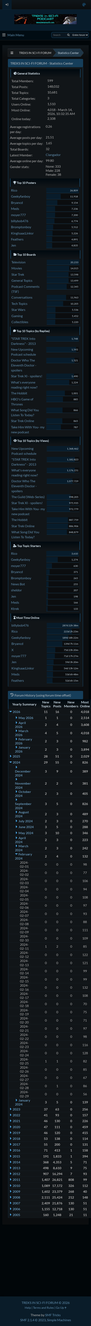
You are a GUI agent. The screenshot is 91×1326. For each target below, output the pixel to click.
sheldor (16, 590)
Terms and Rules (43, 1307)
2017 (16, 1144)
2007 (16, 1203)
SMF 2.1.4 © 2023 (33, 1320)
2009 (16, 1191)
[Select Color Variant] (84, 4)
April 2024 (20, 840)
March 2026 (21, 733)
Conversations (21, 297)
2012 (16, 1174)
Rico (14, 190)
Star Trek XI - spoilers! (26, 376)
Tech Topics (19, 303)
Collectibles (19, 322)
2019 (16, 1133)
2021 (16, 1121)
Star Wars (18, 310)
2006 (16, 1209)
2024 (16, 762)
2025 (16, 756)
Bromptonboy (21, 227)
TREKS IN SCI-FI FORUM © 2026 (46, 1303)
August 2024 (22, 814)
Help (28, 1307)
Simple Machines (59, 1320)
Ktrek (15, 609)
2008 (16, 1197)
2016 (16, 1150)
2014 (16, 1162)
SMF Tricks (53, 1315)
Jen (13, 245)
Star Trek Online (22, 421)
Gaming (17, 316)
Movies (16, 268)
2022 (16, 1115)
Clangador (53, 155)
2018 (16, 1138)
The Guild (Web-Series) (28, 497)
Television (18, 262)
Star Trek (17, 274)
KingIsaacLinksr (22, 233)
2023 (16, 1109)
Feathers (17, 239)
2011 (16, 1179)
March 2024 (21, 848)
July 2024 (25, 821)
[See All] (12, 53)
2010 (16, 1186)
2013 (16, 1168)
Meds (15, 209)
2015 (16, 1156)
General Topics (21, 280)
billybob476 (19, 221)
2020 (16, 1127)
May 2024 (25, 833)
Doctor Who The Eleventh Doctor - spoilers (23, 365)
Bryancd (17, 202)
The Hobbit (19, 393)
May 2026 (25, 718)
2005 (16, 1215)
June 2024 (26, 827)
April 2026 (20, 725)
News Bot (18, 584)
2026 (16, 712)
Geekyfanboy (20, 196)
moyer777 (18, 215)
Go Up (61, 1307)
